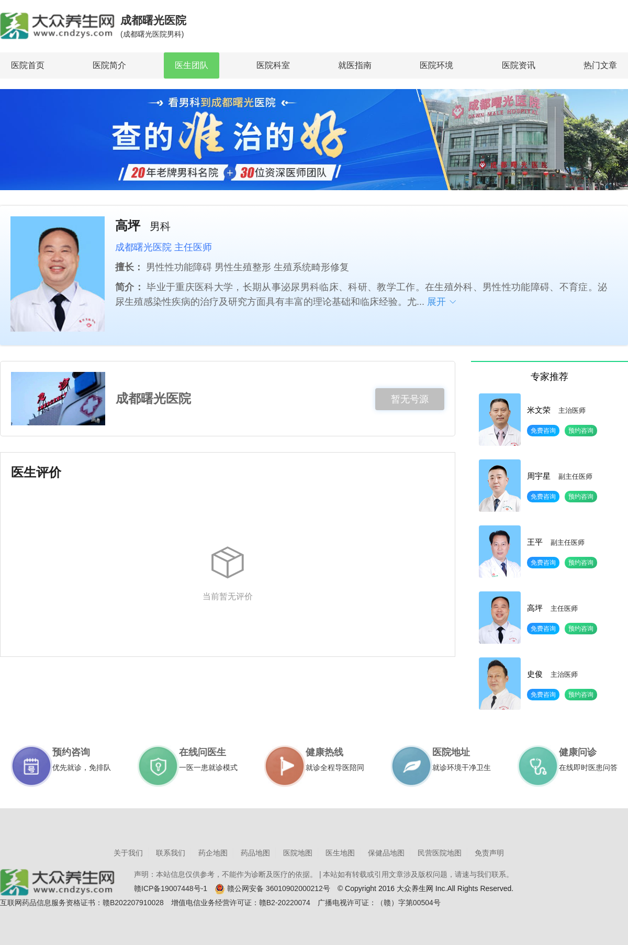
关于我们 (128, 853)
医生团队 (191, 65)
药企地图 (213, 853)
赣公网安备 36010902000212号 (272, 889)
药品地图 (255, 853)
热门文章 (600, 65)
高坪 (535, 607)
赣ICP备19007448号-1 (170, 888)
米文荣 (539, 409)
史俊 (535, 673)
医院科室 (273, 65)
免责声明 (489, 853)
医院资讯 (518, 65)
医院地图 (297, 853)
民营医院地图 (440, 853)
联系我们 (170, 853)
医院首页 (27, 65)
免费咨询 (543, 430)
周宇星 (539, 475)
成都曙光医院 (153, 27)
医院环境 (436, 65)
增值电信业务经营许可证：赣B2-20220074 (240, 902)
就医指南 (355, 65)
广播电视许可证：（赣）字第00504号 (379, 902)
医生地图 (340, 853)
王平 (535, 541)
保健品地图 (386, 853)
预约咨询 (580, 430)
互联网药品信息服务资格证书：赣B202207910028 (82, 902)
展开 (442, 301)
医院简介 (109, 65)
